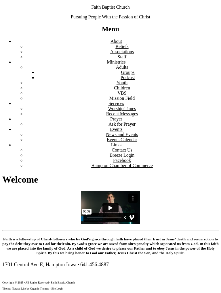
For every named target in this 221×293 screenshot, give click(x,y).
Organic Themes (39, 288)
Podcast (128, 77)
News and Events (122, 134)
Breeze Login (122, 155)
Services (116, 103)
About (116, 41)
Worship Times (122, 108)
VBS (121, 93)
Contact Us (122, 150)
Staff (122, 56)
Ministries (116, 62)
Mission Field (122, 98)
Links (116, 144)
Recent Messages (122, 113)
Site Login (57, 288)
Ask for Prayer (122, 124)
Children (122, 87)
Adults (122, 67)
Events (116, 129)
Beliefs (121, 46)
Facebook (122, 160)
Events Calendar (122, 139)
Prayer (116, 118)
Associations (122, 51)
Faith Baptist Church (110, 7)
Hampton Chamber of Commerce (122, 165)
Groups (127, 72)
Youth (122, 82)
